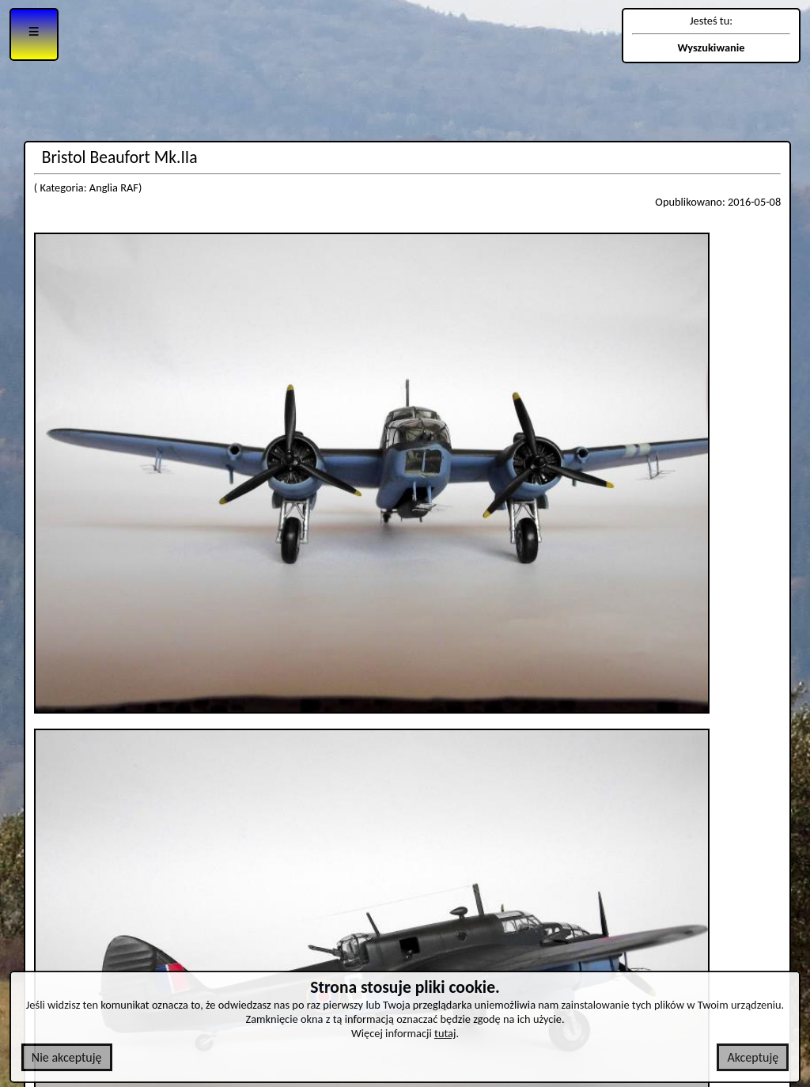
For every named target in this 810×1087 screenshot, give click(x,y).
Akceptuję (752, 1057)
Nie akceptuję (67, 1057)
